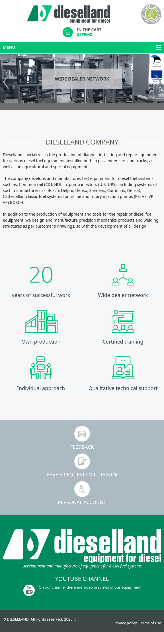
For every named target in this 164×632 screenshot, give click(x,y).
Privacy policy (125, 623)
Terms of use (150, 623)
